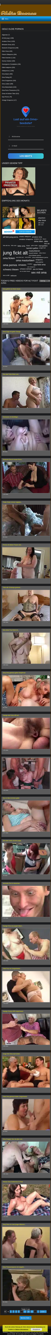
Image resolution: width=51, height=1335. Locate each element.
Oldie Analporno (6, 67)
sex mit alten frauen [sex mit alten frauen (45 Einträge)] (25, 271)
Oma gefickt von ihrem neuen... (12, 289)
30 (32, 1311)
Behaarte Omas (6, 44)
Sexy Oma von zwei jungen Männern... (14, 1224)
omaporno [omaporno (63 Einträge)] (39, 260)
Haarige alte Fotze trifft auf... (11, 715)
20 (28, 1311)
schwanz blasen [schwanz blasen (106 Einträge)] (11, 269)
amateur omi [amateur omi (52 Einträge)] (38, 239)
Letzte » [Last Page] (43, 1311)
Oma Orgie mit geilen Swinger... (12, 331)
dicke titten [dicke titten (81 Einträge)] (38, 241)
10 (25, 1311)
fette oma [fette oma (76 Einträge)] (21, 246)
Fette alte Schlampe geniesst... (12, 587)
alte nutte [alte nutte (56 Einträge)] (41, 223)
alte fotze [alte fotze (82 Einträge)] (42, 220)
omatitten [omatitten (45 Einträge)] (29, 264)
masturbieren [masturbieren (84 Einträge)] (34, 251)
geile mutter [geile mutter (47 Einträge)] (34, 245)
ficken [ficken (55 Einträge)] (28, 245)
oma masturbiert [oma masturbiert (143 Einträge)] (25, 260)
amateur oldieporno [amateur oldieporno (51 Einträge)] (25, 236)
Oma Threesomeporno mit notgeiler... (14, 1267)
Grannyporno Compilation (9, 64)
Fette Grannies (6, 58)
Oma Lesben (6, 84)
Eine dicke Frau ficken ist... (11, 630)
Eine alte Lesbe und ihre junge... (12, 840)
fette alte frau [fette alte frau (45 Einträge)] (6, 245)
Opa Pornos (5, 97)
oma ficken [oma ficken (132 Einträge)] (9, 258)
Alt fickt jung (5, 38)
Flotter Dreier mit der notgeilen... (12, 502)
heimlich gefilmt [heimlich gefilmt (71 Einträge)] (32, 248)
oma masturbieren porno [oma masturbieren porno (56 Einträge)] (40, 257)
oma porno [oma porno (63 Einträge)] (39, 262)
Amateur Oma (6, 41)
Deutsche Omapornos (8, 48)
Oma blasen (5, 74)
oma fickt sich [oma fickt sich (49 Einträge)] (20, 257)
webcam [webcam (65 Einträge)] (13, 276)
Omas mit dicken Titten (8, 93)
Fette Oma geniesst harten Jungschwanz (15, 1096)
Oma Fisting (5, 77)
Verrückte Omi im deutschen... (12, 883)
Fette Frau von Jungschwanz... (12, 968)
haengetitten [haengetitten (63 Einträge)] (43, 246)
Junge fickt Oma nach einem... (12, 1054)
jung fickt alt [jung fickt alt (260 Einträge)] (15, 252)
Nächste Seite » (26, 1318)
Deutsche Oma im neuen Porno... (13, 459)
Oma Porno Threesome (9, 90)
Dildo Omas (5, 51)
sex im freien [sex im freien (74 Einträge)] (38, 269)
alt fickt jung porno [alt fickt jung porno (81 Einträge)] (10, 237)
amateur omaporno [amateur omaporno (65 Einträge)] (26, 239)
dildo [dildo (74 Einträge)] (46, 241)
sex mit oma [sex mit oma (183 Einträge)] (39, 272)
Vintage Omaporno (7, 100)
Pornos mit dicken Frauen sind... (12, 545)
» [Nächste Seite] (38, 1311)
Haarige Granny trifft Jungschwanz (13, 1011)
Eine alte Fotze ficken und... (11, 374)
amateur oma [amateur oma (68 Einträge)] (37, 237)
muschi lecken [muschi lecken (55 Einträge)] (33, 253)
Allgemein (5, 35)
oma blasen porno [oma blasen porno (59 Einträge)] (35, 255)
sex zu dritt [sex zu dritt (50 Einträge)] (6, 275)
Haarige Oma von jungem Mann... (13, 926)
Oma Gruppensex (7, 80)
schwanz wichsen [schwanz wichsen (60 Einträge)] (26, 269)
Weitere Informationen (21, 1329)
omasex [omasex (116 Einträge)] (22, 265)
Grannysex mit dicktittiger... (11, 417)
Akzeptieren (36, 1329)
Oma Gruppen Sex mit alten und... (13, 1139)
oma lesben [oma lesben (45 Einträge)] (28, 257)
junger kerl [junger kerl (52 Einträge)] (42, 248)
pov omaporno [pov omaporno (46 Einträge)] (31, 267)
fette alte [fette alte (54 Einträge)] (47, 243)
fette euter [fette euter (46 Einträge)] (13, 245)
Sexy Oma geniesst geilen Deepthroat (14, 673)
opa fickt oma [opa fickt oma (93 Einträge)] (39, 264)
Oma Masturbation (7, 87)
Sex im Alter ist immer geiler (11, 798)
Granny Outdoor (6, 61)
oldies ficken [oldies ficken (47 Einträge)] (42, 253)
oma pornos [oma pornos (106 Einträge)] (10, 265)
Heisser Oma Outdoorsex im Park (13, 1182)
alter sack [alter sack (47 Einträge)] (41, 224)
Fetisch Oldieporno (7, 54)
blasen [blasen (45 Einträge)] (44, 239)
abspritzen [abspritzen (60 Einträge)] (41, 218)
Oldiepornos (5, 71)
